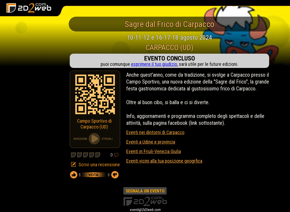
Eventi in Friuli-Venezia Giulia (153, 151)
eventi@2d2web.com (145, 210)
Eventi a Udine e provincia (150, 142)
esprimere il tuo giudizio (154, 64)
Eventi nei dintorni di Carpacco (155, 132)
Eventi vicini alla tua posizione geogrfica (164, 161)
